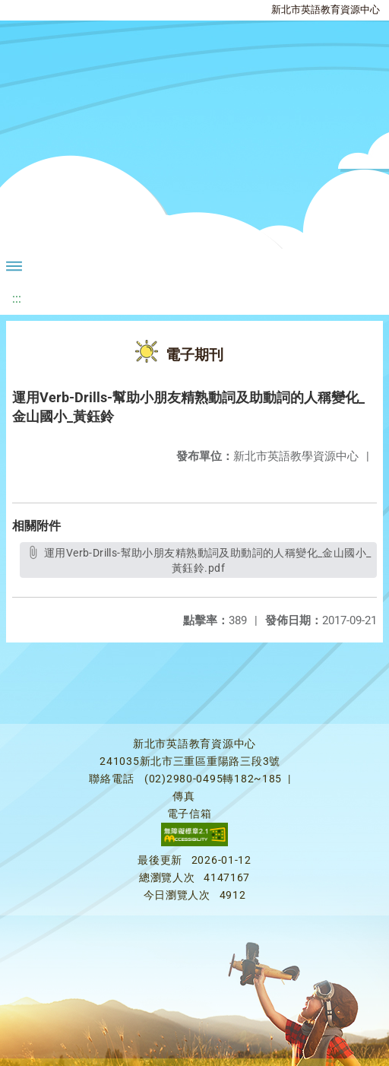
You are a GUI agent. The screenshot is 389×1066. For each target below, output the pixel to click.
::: (16, 298)
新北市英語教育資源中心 (325, 9)
